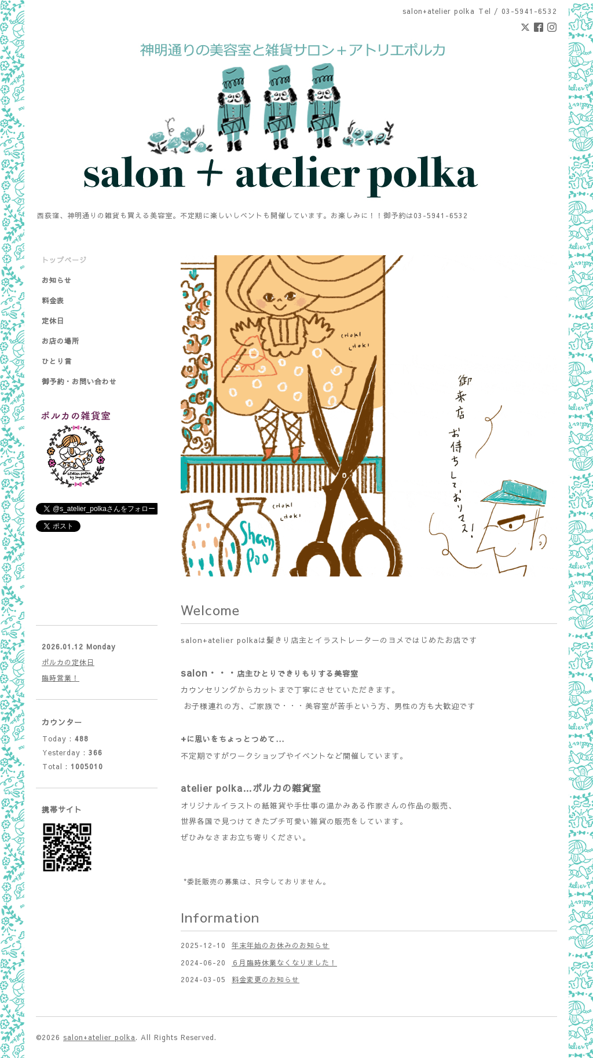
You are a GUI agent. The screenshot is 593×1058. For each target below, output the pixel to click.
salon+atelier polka (99, 1037)
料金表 (53, 300)
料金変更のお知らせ (265, 979)
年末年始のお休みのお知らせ (281, 945)
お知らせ (57, 280)
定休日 (53, 320)
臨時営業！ (60, 677)
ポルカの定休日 (68, 662)
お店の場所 (60, 341)
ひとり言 (57, 361)
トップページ (64, 259)
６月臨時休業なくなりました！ (284, 962)
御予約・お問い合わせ (79, 381)
